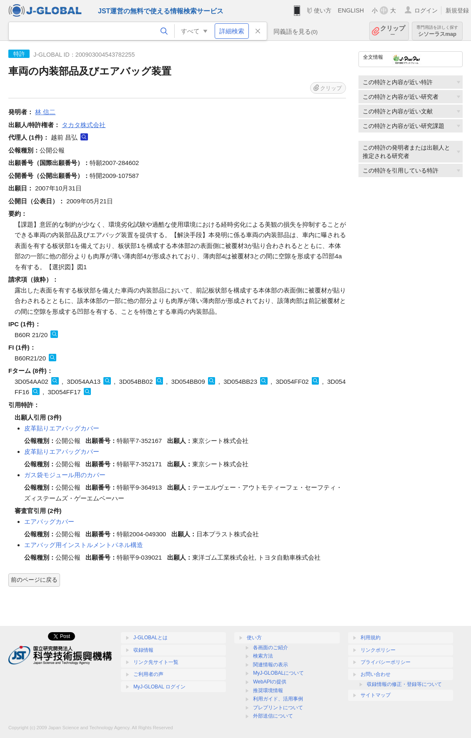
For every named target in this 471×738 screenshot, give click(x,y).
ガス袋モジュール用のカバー (64, 474)
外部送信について (273, 716)
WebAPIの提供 (269, 682)
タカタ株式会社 (83, 124)
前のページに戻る (34, 579)
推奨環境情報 (268, 690)
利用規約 (371, 637)
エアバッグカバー (49, 521)
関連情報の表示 (270, 665)
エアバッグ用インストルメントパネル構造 (83, 544)
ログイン (426, 10)
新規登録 (457, 10)
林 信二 (45, 111)
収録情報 (143, 650)
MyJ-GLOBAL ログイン (159, 687)
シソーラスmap (437, 31)
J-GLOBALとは (150, 637)
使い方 (322, 10)
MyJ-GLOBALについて (278, 673)
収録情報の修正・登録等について (404, 684)
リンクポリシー (378, 650)
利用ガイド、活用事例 (278, 699)
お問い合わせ (376, 674)
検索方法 (263, 656)
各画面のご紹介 (270, 647)
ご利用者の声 (148, 674)
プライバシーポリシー (386, 662)
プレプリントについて (278, 707)
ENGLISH (351, 10)
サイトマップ (376, 695)
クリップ (392, 31)
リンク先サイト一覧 (155, 662)
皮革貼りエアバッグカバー (61, 428)
